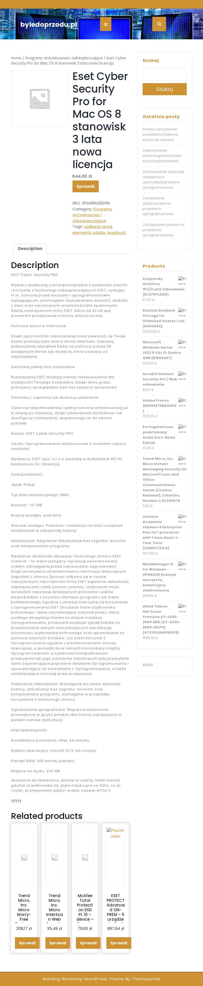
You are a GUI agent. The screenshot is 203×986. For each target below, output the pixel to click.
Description (30, 248)
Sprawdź (85, 186)
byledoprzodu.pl (48, 24)
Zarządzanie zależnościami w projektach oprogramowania (158, 206)
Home (16, 58)
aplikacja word (98, 226)
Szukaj (151, 60)
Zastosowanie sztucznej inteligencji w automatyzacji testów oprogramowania (163, 179)
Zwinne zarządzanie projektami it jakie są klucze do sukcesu (160, 134)
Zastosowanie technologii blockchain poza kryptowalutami (162, 155)
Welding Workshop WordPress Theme (83, 979)
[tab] (30, 248)
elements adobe (89, 232)
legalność (116, 232)
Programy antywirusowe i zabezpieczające (64, 58)
